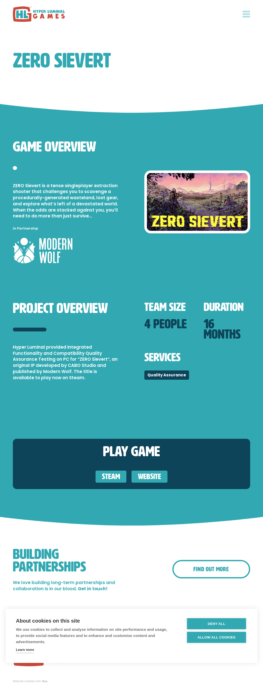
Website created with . (30, 681)
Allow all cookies (217, 637)
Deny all (216, 624)
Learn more (25, 650)
